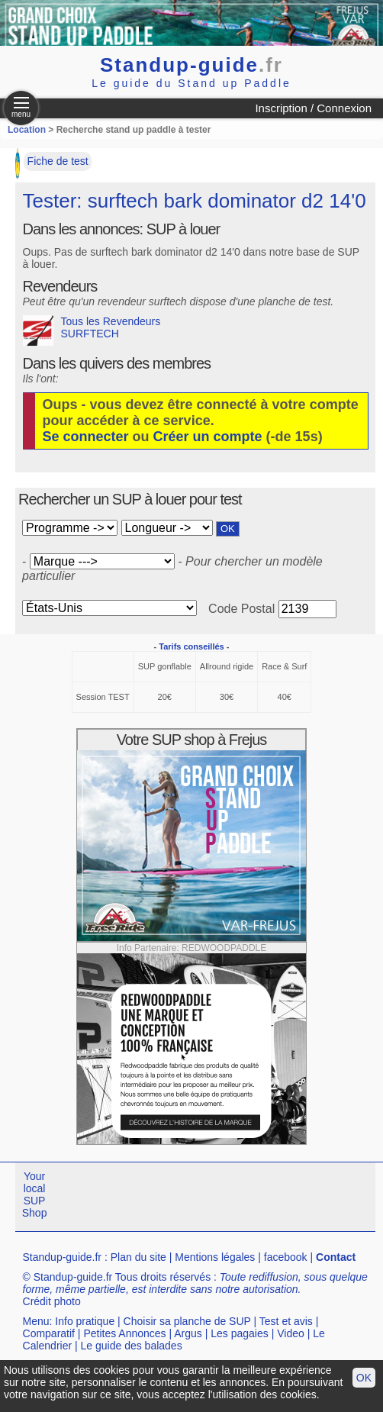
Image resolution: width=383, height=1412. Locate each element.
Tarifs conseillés (191, 646)
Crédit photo (52, 1301)
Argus (188, 1333)
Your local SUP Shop (34, 1194)
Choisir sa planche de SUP (187, 1321)
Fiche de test (58, 161)
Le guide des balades (131, 1345)
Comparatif (49, 1333)
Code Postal (241, 608)
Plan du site (138, 1257)
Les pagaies (240, 1333)
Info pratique (84, 1321)
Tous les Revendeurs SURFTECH (92, 330)
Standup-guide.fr (62, 1257)
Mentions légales (215, 1257)
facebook (285, 1257)
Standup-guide (191, 64)
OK (364, 1378)
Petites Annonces (124, 1333)
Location (27, 129)
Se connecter (86, 436)
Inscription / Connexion (313, 108)
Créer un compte (207, 436)
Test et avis (286, 1321)
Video (290, 1333)
